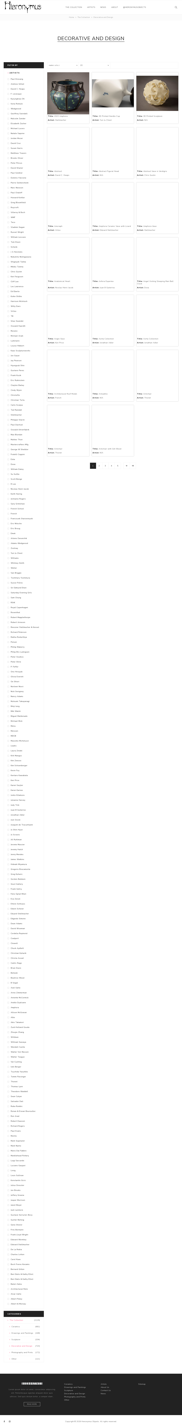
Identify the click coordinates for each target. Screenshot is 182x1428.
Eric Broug (15, 528)
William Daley (17, 469)
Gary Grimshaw (18, 504)
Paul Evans (16, 1131)
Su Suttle (15, 474)
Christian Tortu (18, 400)
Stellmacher (16, 415)
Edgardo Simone (18, 918)
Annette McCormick (20, 997)
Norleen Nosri (17, 686)
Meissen (14, 731)
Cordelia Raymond (19, 933)
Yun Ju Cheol (16, 553)
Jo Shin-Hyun (17, 830)
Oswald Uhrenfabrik (20, 430)
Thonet (14, 1081)
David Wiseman (18, 928)
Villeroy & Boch (18, 212)
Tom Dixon (15, 242)
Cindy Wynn (16, 390)
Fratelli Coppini (18, 454)
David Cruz (16, 143)
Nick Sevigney (17, 691)
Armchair (144, 394)
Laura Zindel (16, 751)
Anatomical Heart (59, 281)
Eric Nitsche (16, 523)
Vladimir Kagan (18, 227)
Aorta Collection (103, 339)
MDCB (13, 736)
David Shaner (17, 168)
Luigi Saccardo (17, 1160)
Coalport (15, 938)
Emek (13, 533)
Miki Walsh (16, 711)
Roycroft (15, 207)
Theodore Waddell (19, 1091)
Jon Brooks (16, 1190)
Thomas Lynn (17, 1086)
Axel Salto (15, 988)
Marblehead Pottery (20, 1155)
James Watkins (17, 859)
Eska (13, 459)
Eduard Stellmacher (20, 913)
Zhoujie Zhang (17, 1032)
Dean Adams (16, 923)
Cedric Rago (16, 963)
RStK (13, 602)
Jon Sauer (15, 355)
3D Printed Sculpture (149, 116)
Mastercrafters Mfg (19, 444)
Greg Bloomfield (18, 202)
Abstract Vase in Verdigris (152, 171)
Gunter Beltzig (17, 1220)
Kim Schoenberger (19, 765)
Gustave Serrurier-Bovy (21, 1215)
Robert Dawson (18, 1121)
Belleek (14, 973)
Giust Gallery (17, 884)
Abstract (55, 171)
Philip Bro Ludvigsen (20, 652)
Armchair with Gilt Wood (107, 449)
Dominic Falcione (18, 178)
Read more (32, 1404)
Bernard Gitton (17, 1269)
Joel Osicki (15, 820)
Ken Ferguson (17, 276)
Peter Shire (16, 662)
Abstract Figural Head (106, 171)
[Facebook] (4, 1422)
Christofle (15, 395)
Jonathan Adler (18, 815)
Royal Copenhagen (19, 607)
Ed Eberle (15, 291)
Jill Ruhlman (16, 839)
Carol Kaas (16, 1259)
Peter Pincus (16, 163)
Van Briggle (16, 573)
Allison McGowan (19, 1012)
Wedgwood (16, 109)
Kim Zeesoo (16, 760)
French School (17, 509)
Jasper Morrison (18, 1200)
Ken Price (15, 780)
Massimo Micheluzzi (20, 741)
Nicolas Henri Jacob (20, 489)
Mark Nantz (16, 1146)
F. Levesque (16, 94)
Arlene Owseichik (19, 538)
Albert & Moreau (18, 1304)
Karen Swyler (17, 785)
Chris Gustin (16, 271)
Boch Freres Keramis (20, 1264)
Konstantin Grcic (18, 1180)
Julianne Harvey (18, 800)
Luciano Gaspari (18, 1165)
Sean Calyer (16, 1096)
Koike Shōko (16, 296)
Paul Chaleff (16, 192)
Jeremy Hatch (17, 849)
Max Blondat (16, 434)
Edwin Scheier (17, 909)
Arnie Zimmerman (19, 993)
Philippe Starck (18, 420)
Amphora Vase (147, 226)
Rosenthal (15, 612)
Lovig (13, 1170)
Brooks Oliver (17, 158)
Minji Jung (15, 706)
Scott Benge (16, 479)
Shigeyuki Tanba (18, 262)
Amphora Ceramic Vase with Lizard (112, 226)
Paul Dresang (17, 79)
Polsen (14, 642)
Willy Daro (16, 306)
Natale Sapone (18, 133)
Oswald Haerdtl (18, 326)
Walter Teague (18, 1057)
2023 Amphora (58, 116)
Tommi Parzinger (18, 1076)
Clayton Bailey (17, 385)
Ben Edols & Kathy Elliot (22, 1274)
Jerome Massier (18, 844)
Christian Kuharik (18, 953)
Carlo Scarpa (17, 405)
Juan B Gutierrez (18, 810)
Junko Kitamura (18, 795)
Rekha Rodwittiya (19, 637)
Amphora (15, 1007)
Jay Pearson (16, 360)
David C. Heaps (18, 89)
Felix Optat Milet (18, 894)
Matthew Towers (18, 153)
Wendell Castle (18, 1047)
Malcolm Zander (18, 118)
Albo (13, 1017)
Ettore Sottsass (18, 904)
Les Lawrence (17, 286)
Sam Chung (16, 597)
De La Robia (16, 1249)
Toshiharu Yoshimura (20, 578)
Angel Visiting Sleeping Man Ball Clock (155, 282)
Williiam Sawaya (18, 1042)
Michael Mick (16, 721)
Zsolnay (14, 548)
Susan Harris (17, 148)
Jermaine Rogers (18, 499)
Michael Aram (17, 336)
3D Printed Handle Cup (106, 116)
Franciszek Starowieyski (22, 518)
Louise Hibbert (17, 346)
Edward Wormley (18, 1239)
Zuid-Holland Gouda (20, 1027)
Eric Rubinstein (18, 380)
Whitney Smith (17, 563)
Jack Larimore (17, 1210)
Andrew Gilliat (17, 84)
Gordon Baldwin (18, 879)
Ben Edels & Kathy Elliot (22, 1279)
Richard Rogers (18, 1126)
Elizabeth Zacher (18, 123)
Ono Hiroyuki (17, 672)
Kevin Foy (15, 770)
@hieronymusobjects (134, 7)
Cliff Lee (15, 281)
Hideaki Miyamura (19, 864)
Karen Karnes (17, 790)
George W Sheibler (19, 449)
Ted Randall (16, 410)
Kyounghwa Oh (18, 99)
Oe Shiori (15, 681)
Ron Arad (15, 1116)
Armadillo (100, 394)
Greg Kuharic (17, 874)
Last (133, 466)
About (114, 7)
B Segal (14, 983)
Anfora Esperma (103, 281)
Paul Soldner (17, 173)
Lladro (14, 746)
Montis (14, 1136)
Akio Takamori (17, 1022)
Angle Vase (56, 339)
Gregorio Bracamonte (20, 869)
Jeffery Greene (17, 1195)
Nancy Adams (17, 696)
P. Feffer (14, 667)
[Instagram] (10, 1422)
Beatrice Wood (17, 978)
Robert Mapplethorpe (20, 617)
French (14, 513)
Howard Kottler (18, 197)
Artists (91, 7)
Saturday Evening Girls (21, 592)
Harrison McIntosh (19, 301)
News (103, 7)
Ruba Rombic (17, 1106)
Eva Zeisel (15, 899)
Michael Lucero (18, 128)
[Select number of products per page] (94, 65)
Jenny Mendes (17, 854)
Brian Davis (16, 968)
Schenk (14, 247)
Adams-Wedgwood (19, 543)
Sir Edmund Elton (19, 588)
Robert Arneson (18, 622)
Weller (14, 568)
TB (12, 316)
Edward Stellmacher (20, 1244)
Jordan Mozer (17, 138)
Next (127, 466)
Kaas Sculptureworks (20, 350)
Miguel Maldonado (19, 716)
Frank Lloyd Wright (19, 1234)
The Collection (73, 7)
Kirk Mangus (16, 755)
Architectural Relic (19, 1289)
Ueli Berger (16, 1067)
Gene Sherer (16, 1225)
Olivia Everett (17, 676)
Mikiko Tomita (17, 267)
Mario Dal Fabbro (19, 1151)
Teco (13, 222)
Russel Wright (17, 232)
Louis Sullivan (17, 1175)
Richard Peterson (19, 632)
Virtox (13, 311)
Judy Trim (15, 805)
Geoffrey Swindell (19, 113)
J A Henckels (16, 252)
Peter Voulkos (17, 657)
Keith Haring (16, 494)
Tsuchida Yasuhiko (19, 1072)
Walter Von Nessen (20, 1052)
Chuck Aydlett (17, 948)
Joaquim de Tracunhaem (22, 825)
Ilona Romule (17, 104)
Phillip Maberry (18, 647)
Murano (14, 331)
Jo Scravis (15, 834)
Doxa (13, 464)
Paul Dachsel (17, 425)
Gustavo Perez (17, 370)
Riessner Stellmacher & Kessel (25, 627)
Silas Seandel (17, 321)
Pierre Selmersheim (20, 183)
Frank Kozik (16, 375)
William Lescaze (18, 237)
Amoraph (55, 226)
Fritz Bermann (17, 1230)
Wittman (15, 1037)
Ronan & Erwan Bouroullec (23, 1111)
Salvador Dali (17, 1101)
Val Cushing (16, 1062)
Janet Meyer (16, 1205)
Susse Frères (17, 583)
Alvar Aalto (16, 1294)
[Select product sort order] (63, 65)
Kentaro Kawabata (19, 775)
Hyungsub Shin (18, 365)
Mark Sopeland (18, 1141)
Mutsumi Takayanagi (20, 701)
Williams (15, 558)
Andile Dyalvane (18, 1002)
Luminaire (15, 341)
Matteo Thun (17, 439)
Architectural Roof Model (62, 394)
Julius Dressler (17, 1185)
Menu (13, 726)
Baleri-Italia (16, 1284)
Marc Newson (17, 188)
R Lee (13, 484)
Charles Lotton (17, 1254)
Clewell (14, 943)
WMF (13, 217)
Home (71, 17)
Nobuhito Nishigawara (21, 257)
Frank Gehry (16, 889)
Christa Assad (17, 958)
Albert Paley (16, 1299)
